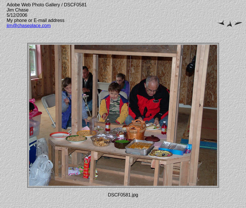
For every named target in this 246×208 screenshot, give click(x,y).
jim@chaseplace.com (29, 25)
